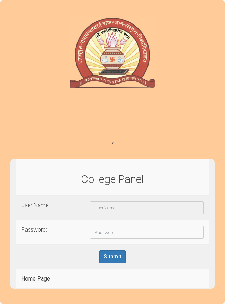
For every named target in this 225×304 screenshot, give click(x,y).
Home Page (35, 278)
